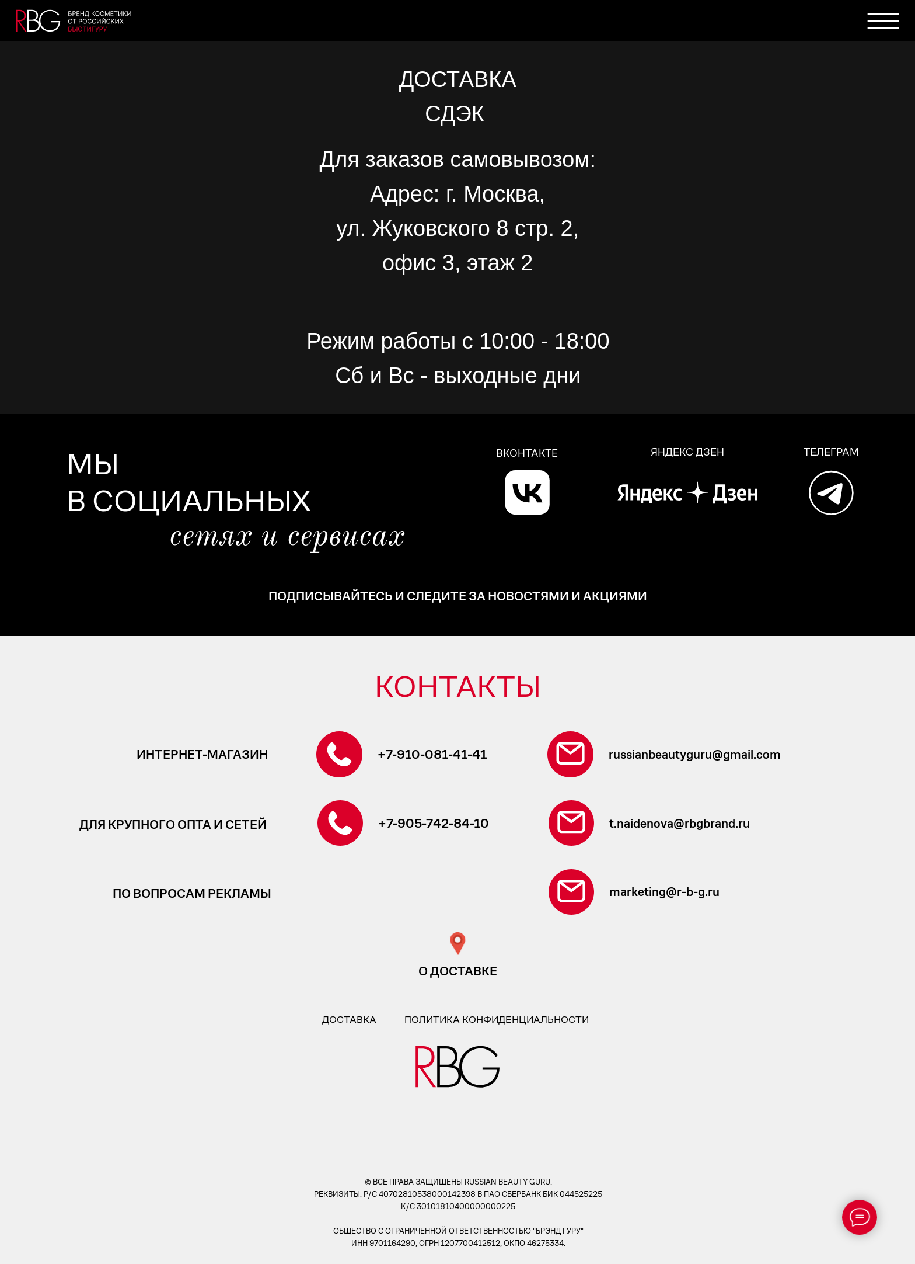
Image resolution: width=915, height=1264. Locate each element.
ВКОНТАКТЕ (527, 453)
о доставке (457, 971)
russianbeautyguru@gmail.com (695, 754)
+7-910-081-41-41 (432, 754)
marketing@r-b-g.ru (664, 892)
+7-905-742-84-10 (433, 823)
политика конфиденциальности (496, 1019)
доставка (349, 1019)
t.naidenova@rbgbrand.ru (679, 823)
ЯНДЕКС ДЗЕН (687, 452)
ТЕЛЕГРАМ (831, 452)
